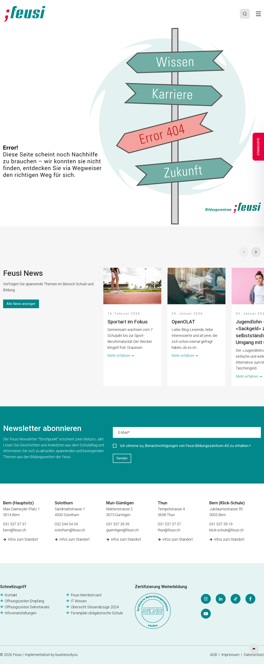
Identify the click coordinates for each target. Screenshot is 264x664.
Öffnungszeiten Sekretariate (27, 607)
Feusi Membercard (86, 595)
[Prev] (244, 252)
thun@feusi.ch (169, 530)
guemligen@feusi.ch (122, 530)
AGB (213, 654)
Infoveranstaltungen (21, 613)
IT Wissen (79, 601)
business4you (66, 654)
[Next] (256, 252)
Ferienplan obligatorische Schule (97, 613)
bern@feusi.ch (14, 530)
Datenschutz (254, 654)
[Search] (245, 14)
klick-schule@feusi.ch (226, 530)
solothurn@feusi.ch (70, 530)
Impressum (231, 654)
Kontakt (11, 595)
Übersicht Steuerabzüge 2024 (95, 607)
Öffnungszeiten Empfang (24, 601)
